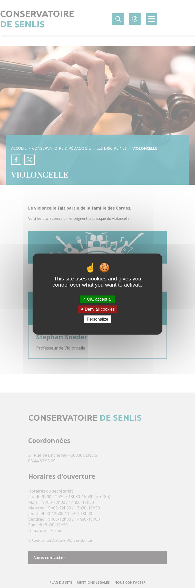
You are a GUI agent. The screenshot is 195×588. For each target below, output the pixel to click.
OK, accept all (97, 299)
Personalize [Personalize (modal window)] (97, 319)
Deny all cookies (97, 309)
